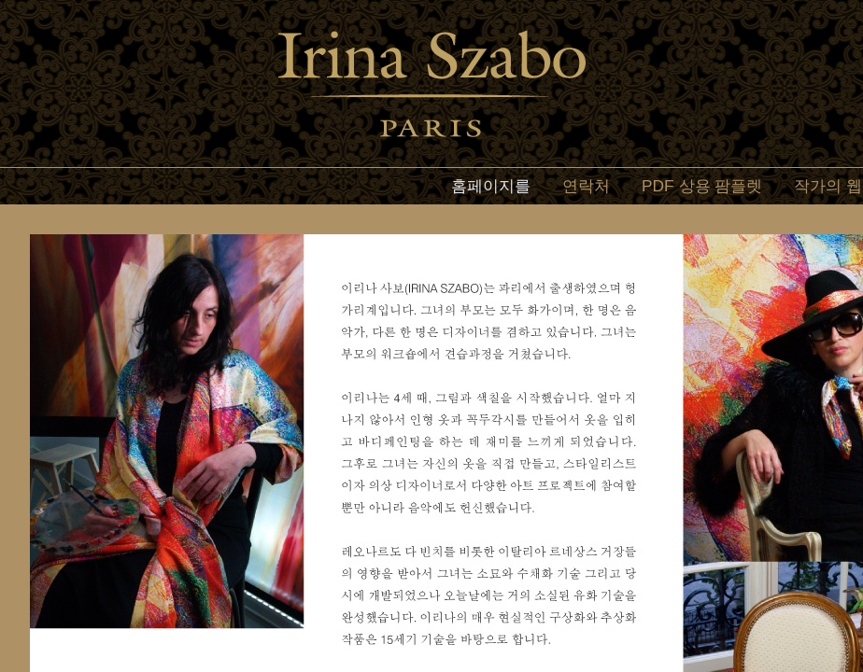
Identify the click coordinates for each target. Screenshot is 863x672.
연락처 (586, 185)
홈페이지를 (491, 185)
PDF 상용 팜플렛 (702, 185)
